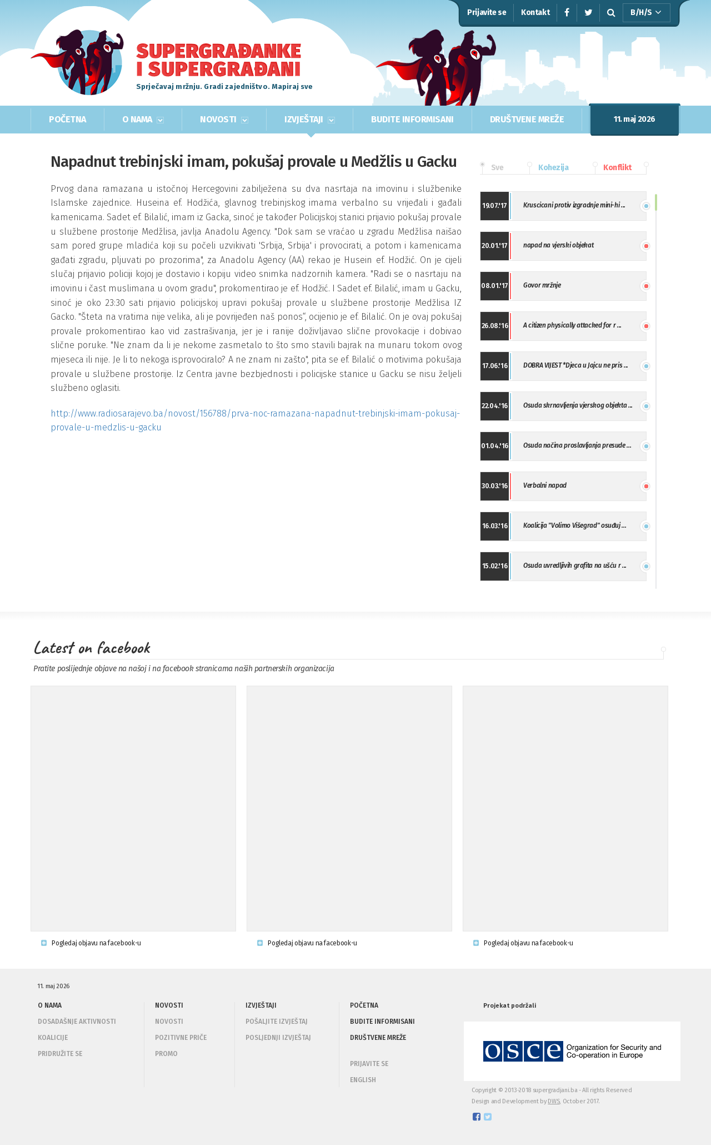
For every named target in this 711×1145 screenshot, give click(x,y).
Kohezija (547, 168)
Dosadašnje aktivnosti (77, 1021)
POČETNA (67, 119)
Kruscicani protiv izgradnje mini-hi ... (574, 205)
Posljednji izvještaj (278, 1037)
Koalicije (53, 1037)
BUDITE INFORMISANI (412, 119)
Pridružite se (60, 1053)
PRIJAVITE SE (369, 1063)
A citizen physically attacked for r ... (572, 325)
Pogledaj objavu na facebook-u (91, 943)
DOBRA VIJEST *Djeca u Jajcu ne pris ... (575, 365)
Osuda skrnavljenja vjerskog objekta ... (578, 405)
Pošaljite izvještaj (277, 1021)
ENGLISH (363, 1080)
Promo (166, 1053)
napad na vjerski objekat (558, 245)
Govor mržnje (542, 285)
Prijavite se (486, 12)
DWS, (554, 1101)
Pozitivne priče (181, 1037)
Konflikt (612, 168)
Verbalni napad (545, 485)
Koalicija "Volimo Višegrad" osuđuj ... (574, 525)
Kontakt (535, 12)
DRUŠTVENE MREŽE (527, 119)
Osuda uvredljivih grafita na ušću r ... (575, 565)
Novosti (169, 1021)
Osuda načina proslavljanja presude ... (577, 445)
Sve (491, 168)
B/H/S (646, 13)
